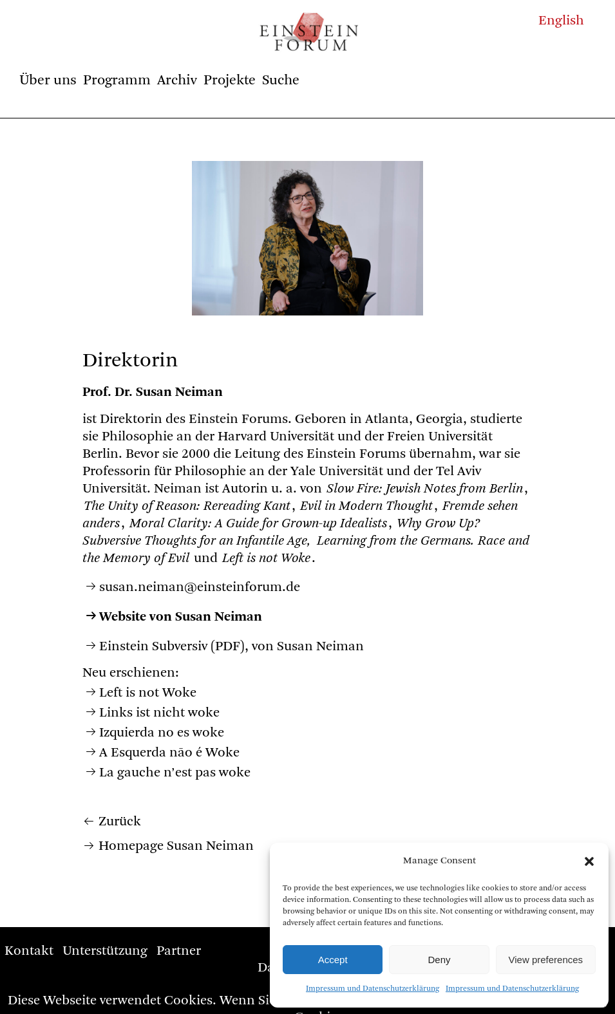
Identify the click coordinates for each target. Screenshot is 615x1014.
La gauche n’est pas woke (175, 773)
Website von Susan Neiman (180, 617)
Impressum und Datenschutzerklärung (372, 989)
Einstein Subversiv (153, 646)
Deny (439, 959)
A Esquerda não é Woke (169, 753)
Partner (178, 951)
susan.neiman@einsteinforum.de (199, 587)
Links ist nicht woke (159, 713)
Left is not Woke (147, 693)
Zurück (120, 822)
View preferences (546, 959)
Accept (333, 959)
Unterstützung (104, 951)
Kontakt (29, 951)
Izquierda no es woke (161, 733)
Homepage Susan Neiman (176, 846)
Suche (280, 80)
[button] (589, 861)
